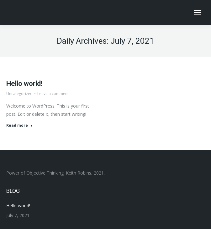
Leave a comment (53, 93)
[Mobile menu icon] (197, 12)
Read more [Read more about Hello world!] (19, 125)
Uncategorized (19, 93)
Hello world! (24, 83)
